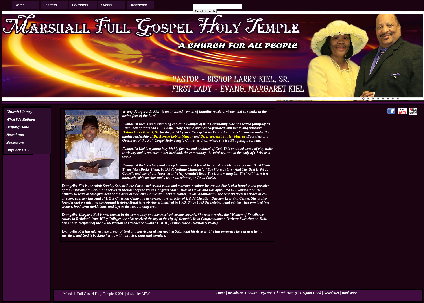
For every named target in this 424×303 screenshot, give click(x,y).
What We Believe (20, 119)
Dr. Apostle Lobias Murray (173, 136)
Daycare (265, 293)
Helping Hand (17, 127)
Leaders (50, 5)
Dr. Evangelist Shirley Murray (223, 136)
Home (19, 5)
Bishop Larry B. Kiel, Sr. (140, 132)
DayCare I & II (17, 150)
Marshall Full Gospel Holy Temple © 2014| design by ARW (106, 294)
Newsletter (15, 135)
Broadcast (138, 5)
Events (106, 5)
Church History (19, 112)
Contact (251, 293)
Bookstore (15, 142)
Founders (80, 5)
